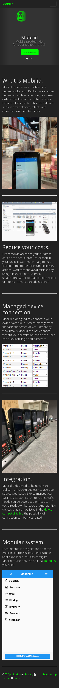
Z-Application (13, 674)
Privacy (28, 674)
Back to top (50, 674)
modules (50, 561)
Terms (6, 678)
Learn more (30, 52)
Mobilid (7, 4)
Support (18, 678)
